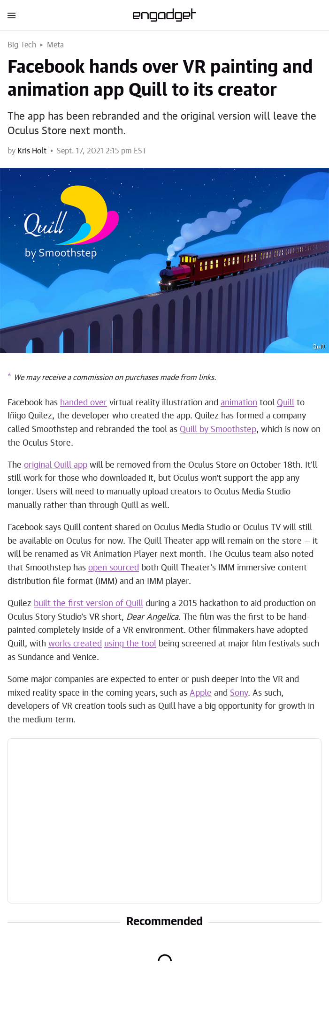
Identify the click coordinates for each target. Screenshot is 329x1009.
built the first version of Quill (88, 603)
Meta (55, 45)
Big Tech (22, 45)
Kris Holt (31, 151)
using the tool (130, 644)
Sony (239, 693)
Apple (201, 693)
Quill (285, 403)
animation (239, 403)
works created (75, 644)
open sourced (113, 568)
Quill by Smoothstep (218, 429)
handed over (83, 403)
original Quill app (55, 465)
